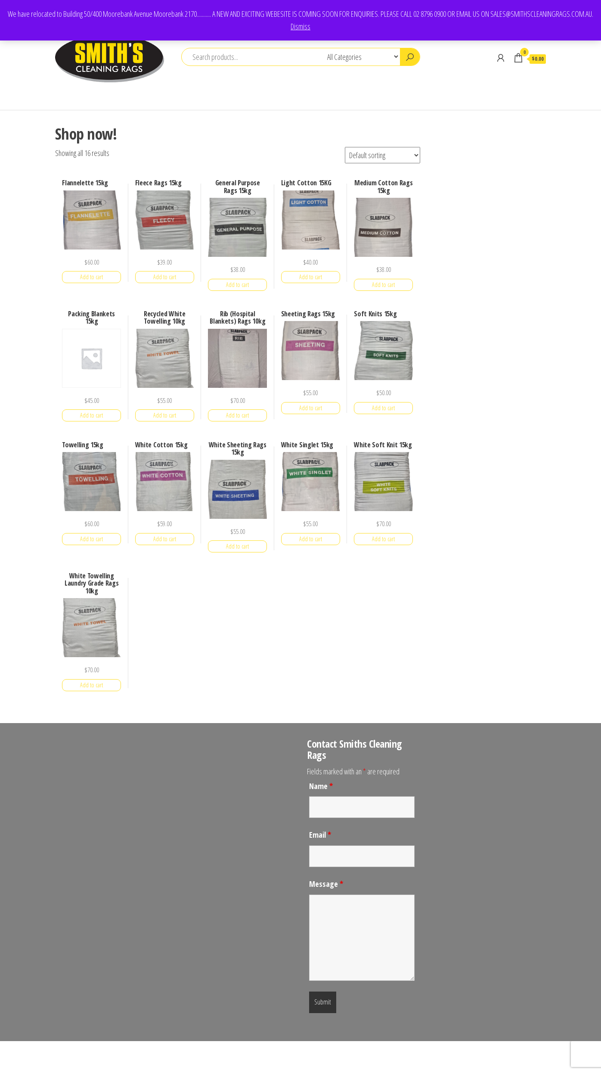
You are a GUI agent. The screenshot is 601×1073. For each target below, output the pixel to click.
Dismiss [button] (300, 26)
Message (326, 884)
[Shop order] (382, 155)
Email (320, 834)
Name (321, 786)
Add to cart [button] (91, 277)
